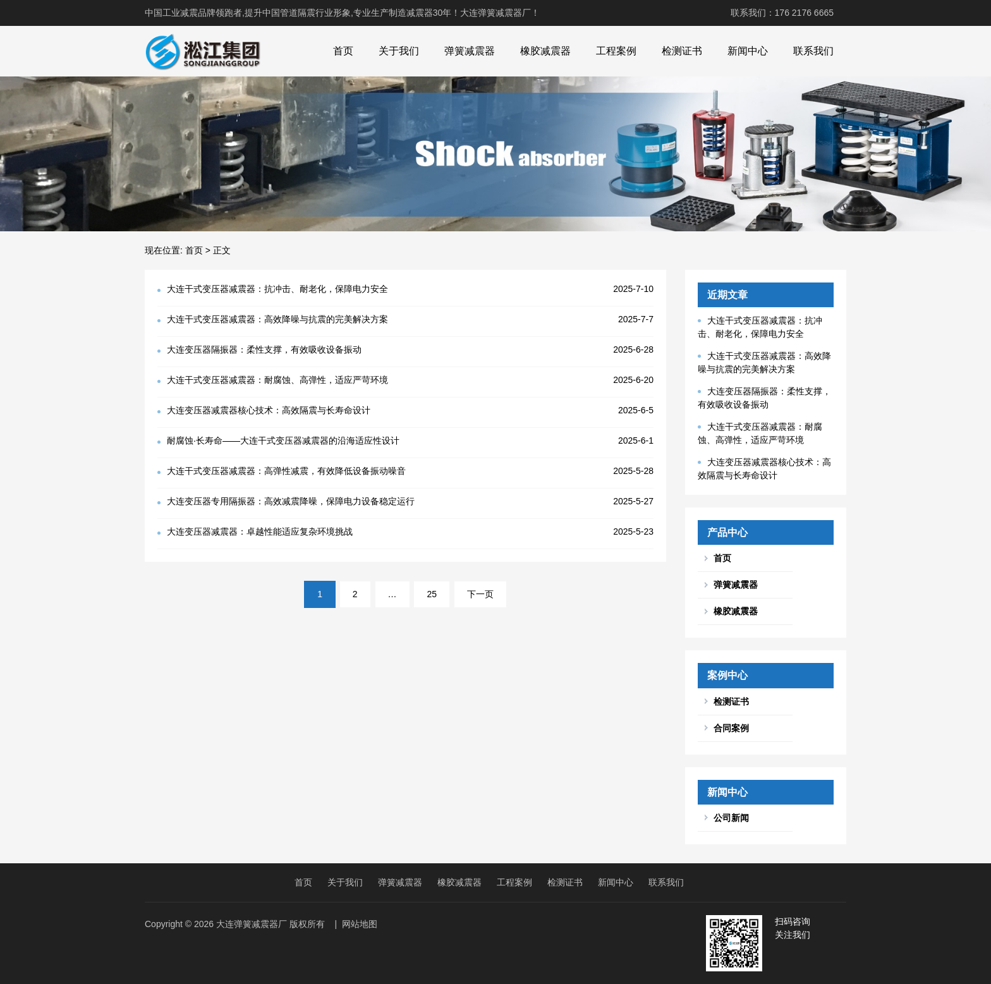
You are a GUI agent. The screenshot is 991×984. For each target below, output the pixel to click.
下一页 (480, 594)
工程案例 (616, 51)
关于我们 (399, 51)
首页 (343, 51)
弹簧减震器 (469, 51)
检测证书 (682, 51)
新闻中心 (747, 51)
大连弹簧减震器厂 (251, 924)
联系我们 (813, 51)
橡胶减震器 (545, 51)
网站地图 (359, 924)
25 (432, 594)
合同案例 (731, 728)
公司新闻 (731, 818)
